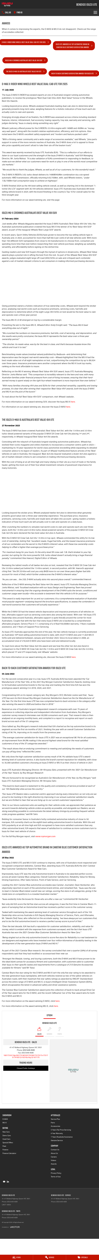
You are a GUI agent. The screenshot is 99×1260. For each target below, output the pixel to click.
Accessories (55, 1126)
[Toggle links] (11, 1227)
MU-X (5, 1123)
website (50, 652)
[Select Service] (49, 1031)
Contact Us (55, 1150)
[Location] (39, 1031)
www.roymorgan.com (45, 836)
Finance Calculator (9, 1153)
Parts (53, 1123)
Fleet (4, 1146)
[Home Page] (7, 4)
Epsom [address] (49, 1015)
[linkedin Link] (7, 1181)
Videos (53, 1160)
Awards (54, 1164)
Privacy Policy (56, 1173)
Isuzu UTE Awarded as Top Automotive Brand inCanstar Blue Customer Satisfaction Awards (72, 46)
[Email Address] (26, 1056)
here (73, 402)
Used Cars (6, 1139)
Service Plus (55, 1119)
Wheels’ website (66, 397)
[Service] (49, 1257)
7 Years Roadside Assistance (62, 1137)
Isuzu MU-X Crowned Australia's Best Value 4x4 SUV (23, 60)
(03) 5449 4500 (29, 1050)
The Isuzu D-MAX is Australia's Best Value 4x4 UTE (23, 71)
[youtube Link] (4, 1181)
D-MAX (5, 1119)
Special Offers (8, 1143)
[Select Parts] (59, 1031)
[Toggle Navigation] (95, 12)
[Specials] (82, 1257)
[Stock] (16, 1257)
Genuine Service (57, 1140)
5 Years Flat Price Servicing (61, 1130)
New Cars (6, 1132)
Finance (5, 1150)
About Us (54, 1153)
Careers (54, 1157)
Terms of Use (56, 1177)
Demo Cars (7, 1135)
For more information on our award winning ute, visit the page (31, 200)
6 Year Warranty (57, 1133)
